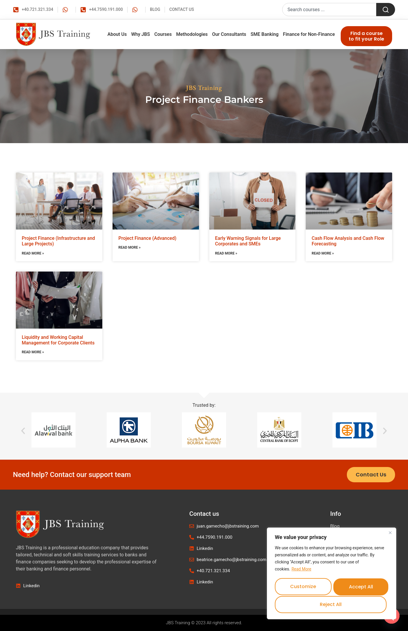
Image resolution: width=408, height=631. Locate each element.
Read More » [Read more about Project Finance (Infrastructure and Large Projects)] (33, 253)
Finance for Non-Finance (309, 34)
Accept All (332, 604)
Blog (335, 526)
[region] (331, 574)
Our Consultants (229, 34)
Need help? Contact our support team (72, 475)
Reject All (360, 587)
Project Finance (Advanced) (147, 238)
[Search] (385, 9)
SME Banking (265, 34)
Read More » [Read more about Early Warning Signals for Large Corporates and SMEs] (226, 253)
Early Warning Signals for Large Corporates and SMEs (248, 241)
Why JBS (140, 34)
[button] (23, 430)
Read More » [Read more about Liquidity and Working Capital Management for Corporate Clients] (33, 352)
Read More (301, 570)
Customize (303, 587)
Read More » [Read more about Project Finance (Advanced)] (129, 247)
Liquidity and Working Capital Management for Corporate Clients (58, 340)
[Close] (390, 534)
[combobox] (329, 9)
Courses (163, 34)
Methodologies (192, 34)
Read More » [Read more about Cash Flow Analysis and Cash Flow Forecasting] (323, 253)
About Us (117, 34)
